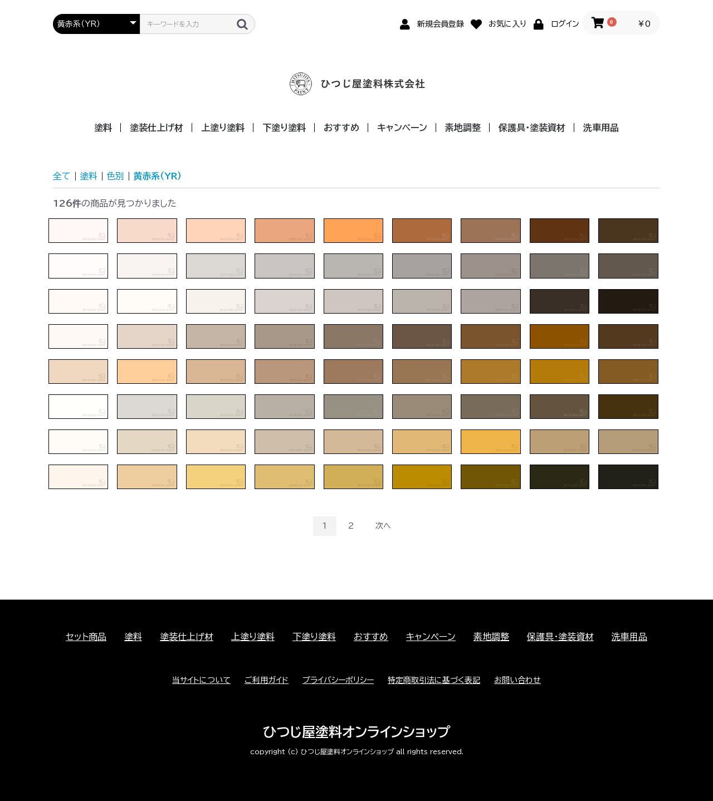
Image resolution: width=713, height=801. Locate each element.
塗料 (103, 127)
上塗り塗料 (223, 127)
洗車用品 (601, 127)
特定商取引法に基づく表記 (434, 680)
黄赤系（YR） (157, 176)
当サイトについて (201, 680)
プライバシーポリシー (338, 680)
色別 (115, 176)
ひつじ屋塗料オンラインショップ (357, 732)
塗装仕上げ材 (156, 127)
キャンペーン (402, 127)
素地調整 (463, 127)
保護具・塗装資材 (532, 127)
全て (62, 176)
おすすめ (341, 127)
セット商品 (86, 636)
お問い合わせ (517, 680)
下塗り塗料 (284, 127)
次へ (383, 526)
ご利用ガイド (267, 680)
